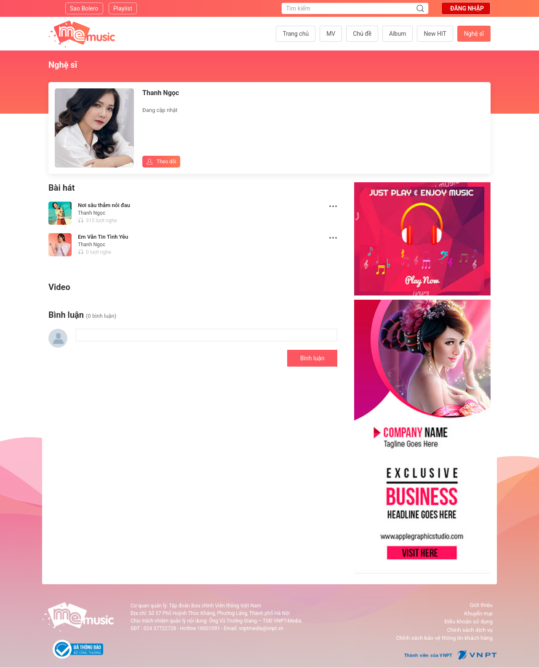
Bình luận (312, 358)
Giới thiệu (481, 605)
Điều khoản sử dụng (468, 621)
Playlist (122, 8)
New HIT (435, 33)
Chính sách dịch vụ (470, 630)
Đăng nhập (467, 8)
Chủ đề (362, 33)
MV (330, 33)
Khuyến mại (478, 613)
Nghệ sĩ (474, 33)
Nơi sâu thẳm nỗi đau (104, 205)
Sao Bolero (84, 8)
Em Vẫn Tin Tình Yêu (103, 237)
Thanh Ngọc (91, 213)
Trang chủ (296, 33)
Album (397, 33)
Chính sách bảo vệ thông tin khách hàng (444, 638)
